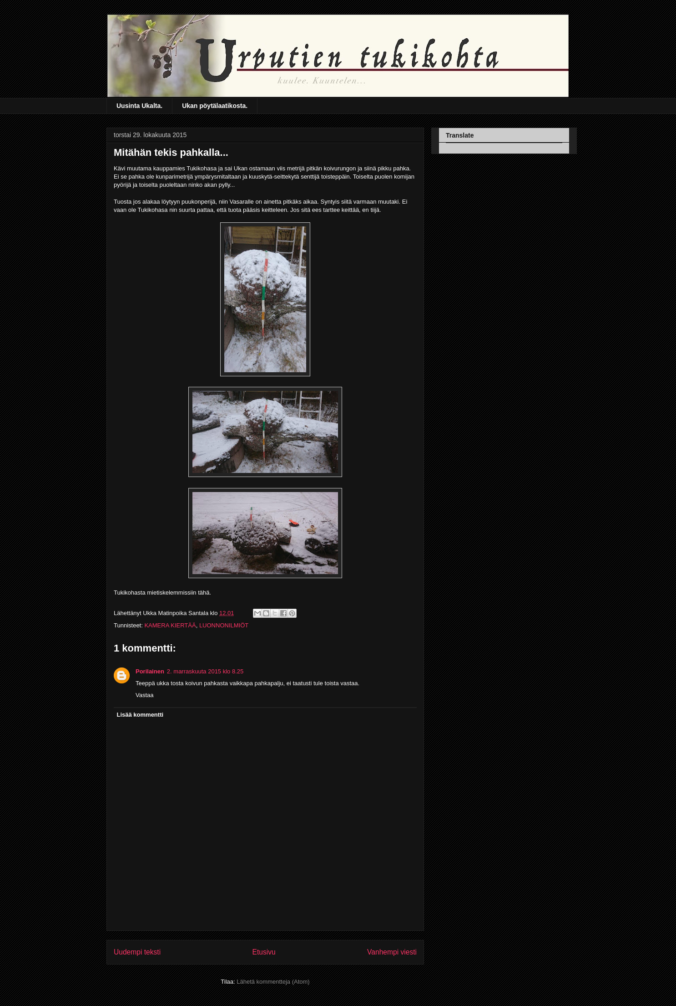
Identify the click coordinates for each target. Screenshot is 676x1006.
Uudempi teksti (137, 952)
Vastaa (145, 695)
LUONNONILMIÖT (223, 625)
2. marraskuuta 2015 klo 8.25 (205, 671)
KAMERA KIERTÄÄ (170, 625)
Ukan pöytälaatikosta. (214, 105)
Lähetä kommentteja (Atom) (273, 981)
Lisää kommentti (140, 714)
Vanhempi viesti (392, 952)
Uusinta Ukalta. (139, 105)
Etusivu (264, 952)
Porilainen (150, 671)
